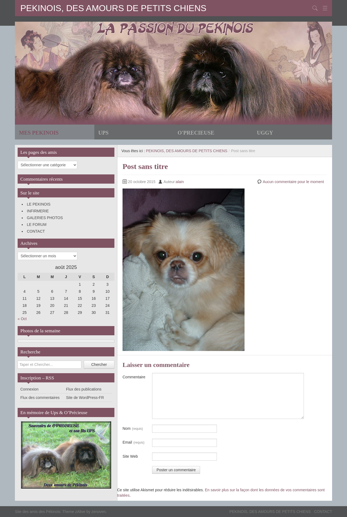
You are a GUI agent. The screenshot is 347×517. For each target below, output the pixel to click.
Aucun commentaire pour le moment (293, 182)
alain (180, 182)
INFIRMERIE (38, 211)
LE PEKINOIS (38, 204)
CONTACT (36, 231)
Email (133, 442)
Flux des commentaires (40, 397)
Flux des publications (84, 389)
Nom (133, 429)
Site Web (130, 456)
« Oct (22, 319)
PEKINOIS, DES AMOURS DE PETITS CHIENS (113, 8)
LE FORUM (36, 224)
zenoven (98, 511)
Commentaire (134, 377)
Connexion (29, 389)
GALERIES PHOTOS (45, 218)
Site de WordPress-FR (85, 397)
